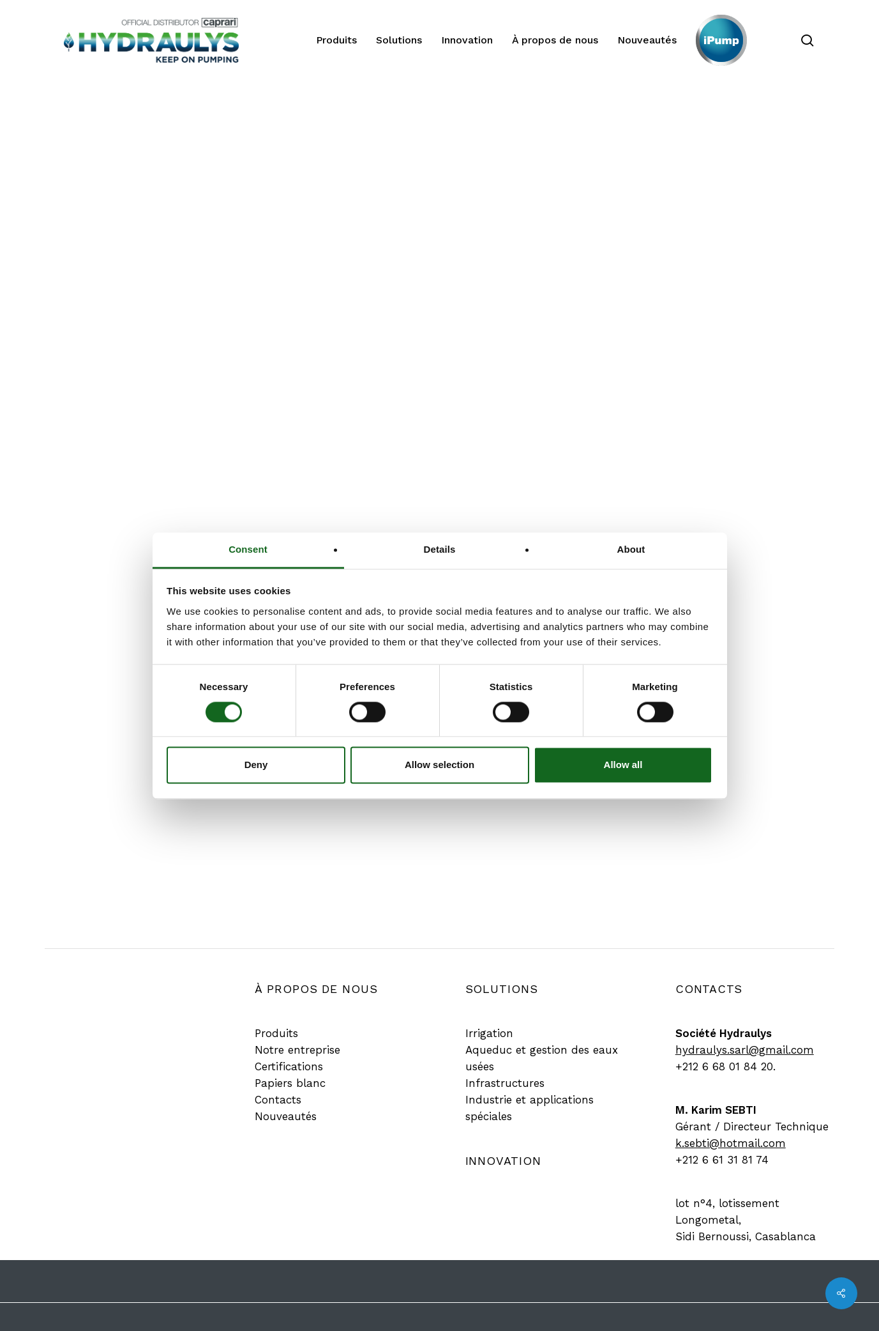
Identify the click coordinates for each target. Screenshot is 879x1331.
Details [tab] (440, 549)
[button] (276, 1033)
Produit (435, 141)
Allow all (623, 765)
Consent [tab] (248, 549)
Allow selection (439, 765)
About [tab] (631, 549)
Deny (256, 765)
